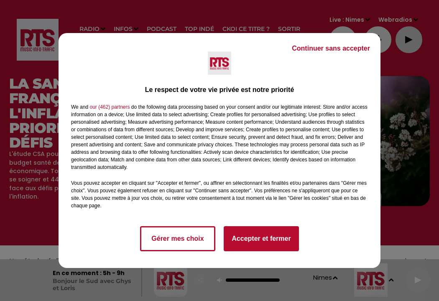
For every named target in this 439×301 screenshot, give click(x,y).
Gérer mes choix (177, 238)
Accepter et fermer (261, 238)
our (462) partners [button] (109, 107)
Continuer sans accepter (331, 48)
